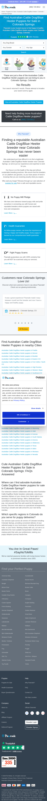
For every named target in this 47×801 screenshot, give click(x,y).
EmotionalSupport (31, 63)
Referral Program (7, 727)
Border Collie (29, 587)
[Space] (8, 735)
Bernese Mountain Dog (32, 583)
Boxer (27, 591)
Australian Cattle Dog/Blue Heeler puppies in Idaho (19, 448)
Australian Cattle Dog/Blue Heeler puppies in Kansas (20, 434)
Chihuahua (5, 599)
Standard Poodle (30, 660)
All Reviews (23, 329)
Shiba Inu (28, 652)
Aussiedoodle (29, 576)
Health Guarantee (7, 687)
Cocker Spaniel (6, 602)
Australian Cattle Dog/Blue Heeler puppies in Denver (19, 353)
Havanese (5, 618)
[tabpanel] (23, 305)
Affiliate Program (7, 717)
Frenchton (28, 606)
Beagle (4, 583)
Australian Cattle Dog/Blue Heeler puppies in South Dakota (22, 437)
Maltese (4, 625)
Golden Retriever (30, 610)
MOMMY (35, 2)
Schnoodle (5, 652)
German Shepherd (7, 610)
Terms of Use (21, 778)
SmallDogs (7, 63)
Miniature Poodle (7, 637)
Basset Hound (29, 579)
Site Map (28, 697)
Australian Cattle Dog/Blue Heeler (27, 11)
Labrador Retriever (30, 622)
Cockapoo (28, 599)
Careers (4, 722)
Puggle (27, 648)
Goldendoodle (6, 614)
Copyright (4, 778)
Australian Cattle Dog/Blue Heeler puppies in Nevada (20, 454)
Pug (3, 648)
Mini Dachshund (30, 629)
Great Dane (28, 614)
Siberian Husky (6, 660)
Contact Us (28, 692)
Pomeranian (5, 645)
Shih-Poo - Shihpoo (31, 656)
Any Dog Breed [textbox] (8, 43)
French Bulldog (6, 606)
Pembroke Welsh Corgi (32, 641)
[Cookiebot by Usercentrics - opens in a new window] (36, 377)
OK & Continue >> (23, 415)
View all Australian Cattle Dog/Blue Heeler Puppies (23, 102)
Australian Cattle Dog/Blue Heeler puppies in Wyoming (20, 428)
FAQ (26, 687)
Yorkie (27, 664)
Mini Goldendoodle (7, 633)
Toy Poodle (5, 664)
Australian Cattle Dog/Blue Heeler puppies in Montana (20, 451)
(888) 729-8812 (34, 7)
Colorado (40, 11)
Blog (3, 712)
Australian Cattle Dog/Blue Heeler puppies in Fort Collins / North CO (23, 363)
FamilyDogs (19, 63)
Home (3, 11)
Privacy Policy (12, 778)
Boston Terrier (6, 591)
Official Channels (30, 707)
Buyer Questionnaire (8, 692)
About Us (4, 707)
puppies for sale (11, 183)
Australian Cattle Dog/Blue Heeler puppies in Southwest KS (22, 373)
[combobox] (22, 43)
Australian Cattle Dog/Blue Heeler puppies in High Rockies (21, 367)
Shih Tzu (4, 656)
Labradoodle (5, 622)
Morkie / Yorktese (7, 641)
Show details (36, 408)
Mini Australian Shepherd (32, 633)
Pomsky (27, 645)
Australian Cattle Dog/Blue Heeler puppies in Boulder (20, 356)
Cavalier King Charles (8, 595)
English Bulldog (29, 602)
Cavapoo (28, 595)
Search (23, 52)
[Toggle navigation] (43, 7)
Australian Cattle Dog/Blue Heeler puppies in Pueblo (19, 350)
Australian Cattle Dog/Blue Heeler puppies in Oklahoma (20, 443)
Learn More (10, 213)
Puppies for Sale (11, 11)
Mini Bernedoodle (7, 629)
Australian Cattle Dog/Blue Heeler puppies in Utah (19, 431)
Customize (23, 421)
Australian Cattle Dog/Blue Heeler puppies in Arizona (20, 440)
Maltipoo (27, 625)
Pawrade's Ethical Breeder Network (12, 780)
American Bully (6, 576)
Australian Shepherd (8, 579)
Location (34, 697)
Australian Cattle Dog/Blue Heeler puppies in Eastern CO (21, 359)
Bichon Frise (5, 587)
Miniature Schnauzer (31, 637)
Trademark (29, 778)
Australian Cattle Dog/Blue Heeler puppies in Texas (19, 446)
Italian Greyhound (30, 618)
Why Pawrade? (30, 682)
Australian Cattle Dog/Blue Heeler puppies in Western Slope (22, 370)
